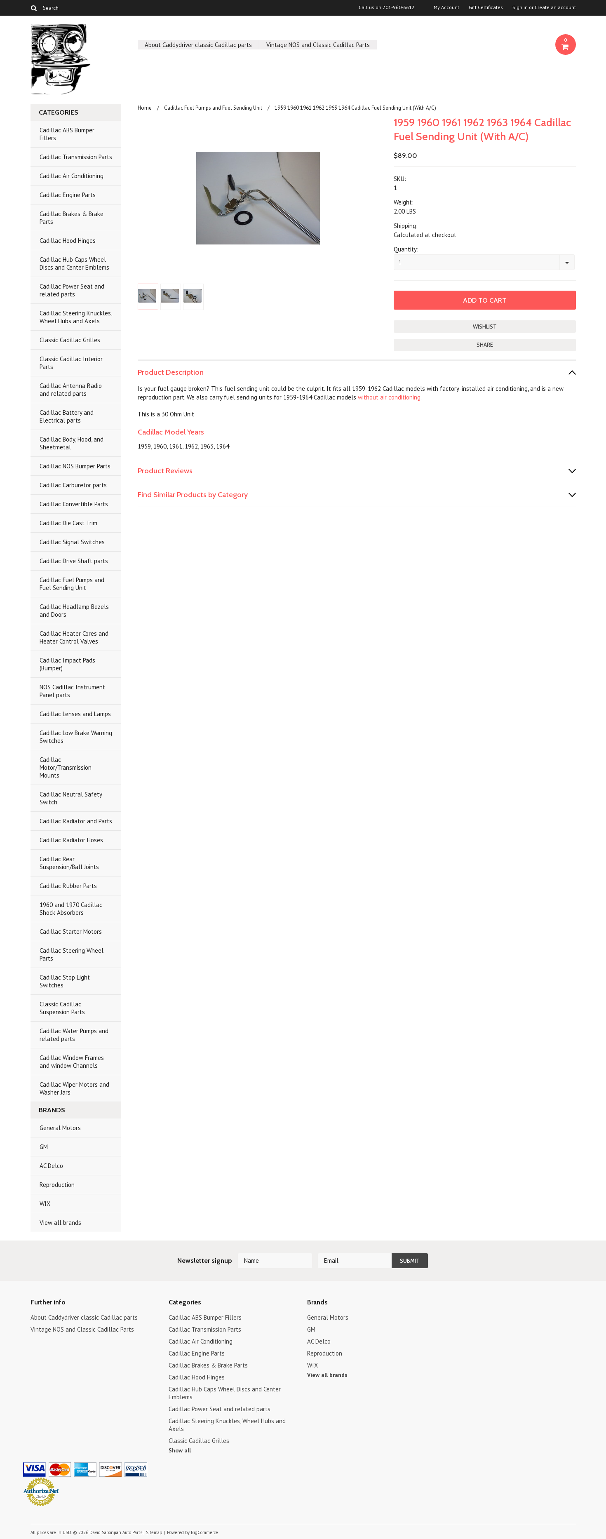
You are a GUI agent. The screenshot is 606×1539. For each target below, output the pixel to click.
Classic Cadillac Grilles (70, 340)
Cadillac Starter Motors (71, 931)
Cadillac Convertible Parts (74, 504)
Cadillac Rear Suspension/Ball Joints (69, 863)
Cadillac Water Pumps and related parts (74, 1035)
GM (44, 1147)
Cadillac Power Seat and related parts (72, 290)
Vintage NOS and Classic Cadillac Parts (318, 45)
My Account (446, 7)
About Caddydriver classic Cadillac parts (198, 45)
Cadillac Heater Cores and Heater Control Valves (74, 637)
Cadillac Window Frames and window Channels (72, 1061)
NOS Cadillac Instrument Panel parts (72, 691)
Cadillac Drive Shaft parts (74, 561)
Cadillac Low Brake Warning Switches (76, 737)
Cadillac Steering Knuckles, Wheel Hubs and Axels (76, 317)
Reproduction (57, 1185)
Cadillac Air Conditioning (71, 176)
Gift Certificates (486, 7)
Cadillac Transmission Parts (76, 157)
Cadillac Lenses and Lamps (75, 714)
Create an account (555, 7)
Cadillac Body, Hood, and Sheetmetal (71, 443)
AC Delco (51, 1166)
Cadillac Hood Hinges (68, 240)
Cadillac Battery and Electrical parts (67, 416)
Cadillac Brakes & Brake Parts (71, 218)
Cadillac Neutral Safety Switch (71, 798)
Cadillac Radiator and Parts (76, 821)
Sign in (520, 7)
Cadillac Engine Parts (68, 195)
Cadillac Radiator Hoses (71, 840)
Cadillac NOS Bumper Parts (75, 466)
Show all (180, 1450)
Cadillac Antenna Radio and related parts (71, 389)
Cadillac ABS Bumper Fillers (67, 134)
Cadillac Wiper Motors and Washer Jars (74, 1088)
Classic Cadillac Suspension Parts (62, 1008)
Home (145, 107)
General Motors (60, 1128)
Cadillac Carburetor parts (73, 485)
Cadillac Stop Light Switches (65, 981)
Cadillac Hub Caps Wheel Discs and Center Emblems (74, 263)
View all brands (60, 1223)
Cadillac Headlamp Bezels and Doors (74, 610)
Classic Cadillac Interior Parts (71, 363)
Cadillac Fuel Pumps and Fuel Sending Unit (72, 584)
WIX (45, 1204)
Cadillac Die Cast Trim (68, 523)
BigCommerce (204, 1532)
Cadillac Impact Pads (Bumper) (67, 664)
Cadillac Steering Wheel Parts (71, 954)
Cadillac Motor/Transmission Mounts (66, 767)
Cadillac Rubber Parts (68, 886)
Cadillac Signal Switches (72, 542)
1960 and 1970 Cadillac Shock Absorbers (71, 908)
